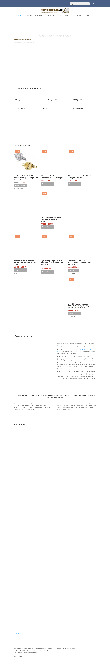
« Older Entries (17, 633)
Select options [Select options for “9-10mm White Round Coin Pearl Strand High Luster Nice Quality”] (20, 270)
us (52, 397)
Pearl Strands (39, 15)
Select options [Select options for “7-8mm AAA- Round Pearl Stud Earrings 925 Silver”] (74, 184)
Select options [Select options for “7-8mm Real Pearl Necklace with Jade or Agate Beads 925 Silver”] (47, 227)
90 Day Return (49, 4)
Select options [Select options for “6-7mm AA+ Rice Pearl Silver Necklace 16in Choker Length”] (47, 184)
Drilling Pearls (19, 108)
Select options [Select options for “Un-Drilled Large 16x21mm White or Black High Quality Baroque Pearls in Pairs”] (74, 314)
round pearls (75, 349)
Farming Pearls (20, 99)
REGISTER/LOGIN (58, 4)
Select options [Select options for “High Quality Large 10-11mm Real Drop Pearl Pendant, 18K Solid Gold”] (47, 272)
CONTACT (65, 4)
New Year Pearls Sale (55, 35)
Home (19, 15)
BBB (32, 4)
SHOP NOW (55, 46)
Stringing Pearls (49, 108)
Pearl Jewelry (27, 15)
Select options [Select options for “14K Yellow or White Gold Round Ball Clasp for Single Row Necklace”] (20, 186)
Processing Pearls (50, 99)
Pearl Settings (63, 15)
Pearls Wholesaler (40, 4)
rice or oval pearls (85, 349)
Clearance (88, 15)
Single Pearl (51, 15)
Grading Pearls (78, 99)
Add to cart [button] (73, 270)
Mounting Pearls (78, 108)
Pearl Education (76, 15)
